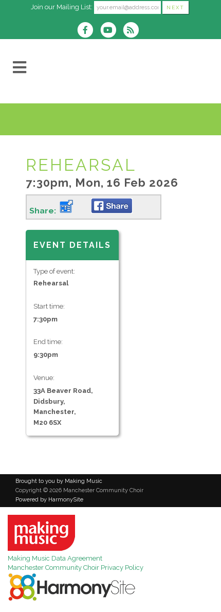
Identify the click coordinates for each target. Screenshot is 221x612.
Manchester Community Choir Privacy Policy (75, 567)
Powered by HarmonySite (49, 499)
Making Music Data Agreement (55, 558)
